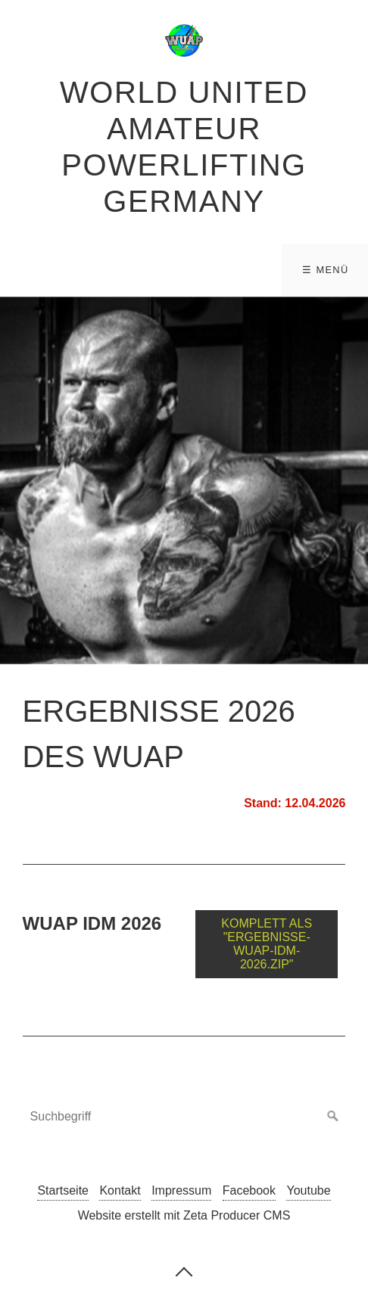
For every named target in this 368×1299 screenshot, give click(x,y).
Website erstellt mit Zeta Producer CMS (184, 1215)
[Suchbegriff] (184, 1116)
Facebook (249, 1190)
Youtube (308, 1190)
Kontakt (119, 1190)
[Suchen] (333, 1116)
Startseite (63, 1190)
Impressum (181, 1190)
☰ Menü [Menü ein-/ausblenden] (325, 269)
